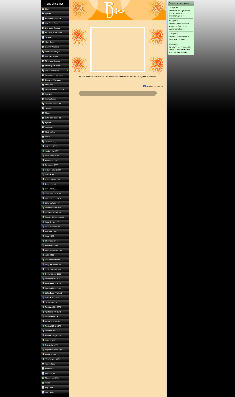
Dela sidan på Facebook (155, 86)
